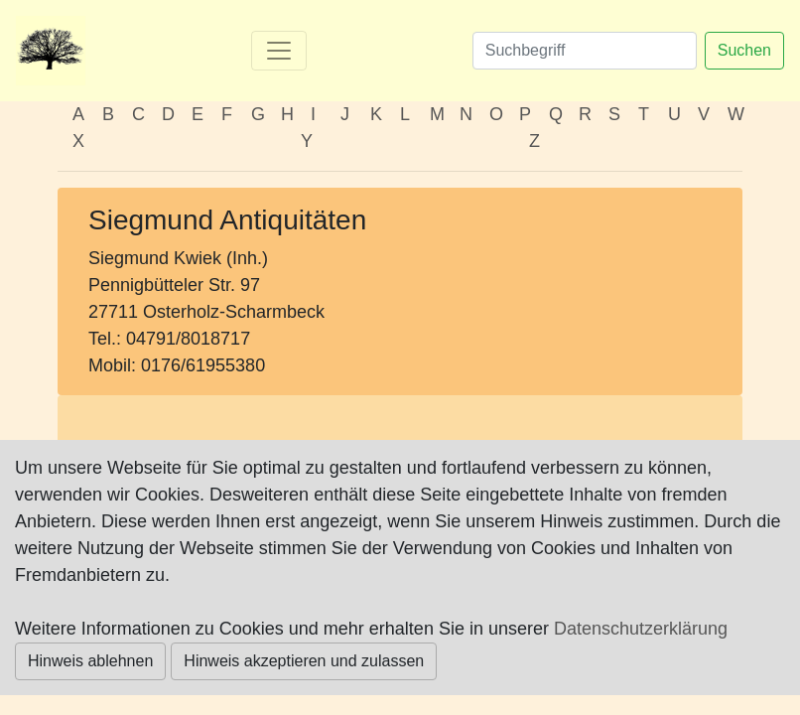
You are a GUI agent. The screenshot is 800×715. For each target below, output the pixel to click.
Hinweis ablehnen (90, 660)
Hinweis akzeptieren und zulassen (304, 660)
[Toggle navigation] (279, 51)
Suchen (744, 50)
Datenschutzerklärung (641, 629)
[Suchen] (584, 51)
